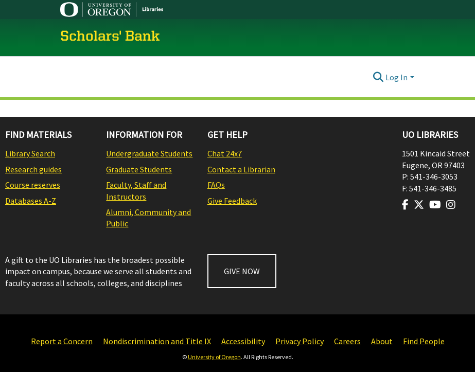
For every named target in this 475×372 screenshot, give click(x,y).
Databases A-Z (30, 201)
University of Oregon (214, 357)
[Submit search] (378, 77)
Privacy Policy (299, 341)
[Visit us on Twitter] (419, 204)
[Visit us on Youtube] (435, 204)
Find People (424, 341)
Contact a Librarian (241, 169)
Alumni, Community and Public (148, 217)
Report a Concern (62, 341)
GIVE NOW (242, 271)
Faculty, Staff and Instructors (136, 190)
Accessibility (243, 341)
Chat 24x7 (224, 153)
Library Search (30, 153)
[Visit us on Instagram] (450, 204)
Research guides (33, 169)
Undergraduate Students (149, 153)
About (382, 341)
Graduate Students (139, 169)
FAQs (216, 185)
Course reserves (32, 185)
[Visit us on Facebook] (405, 204)
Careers (347, 341)
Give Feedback (232, 201)
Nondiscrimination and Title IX (157, 341)
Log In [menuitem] (396, 77)
